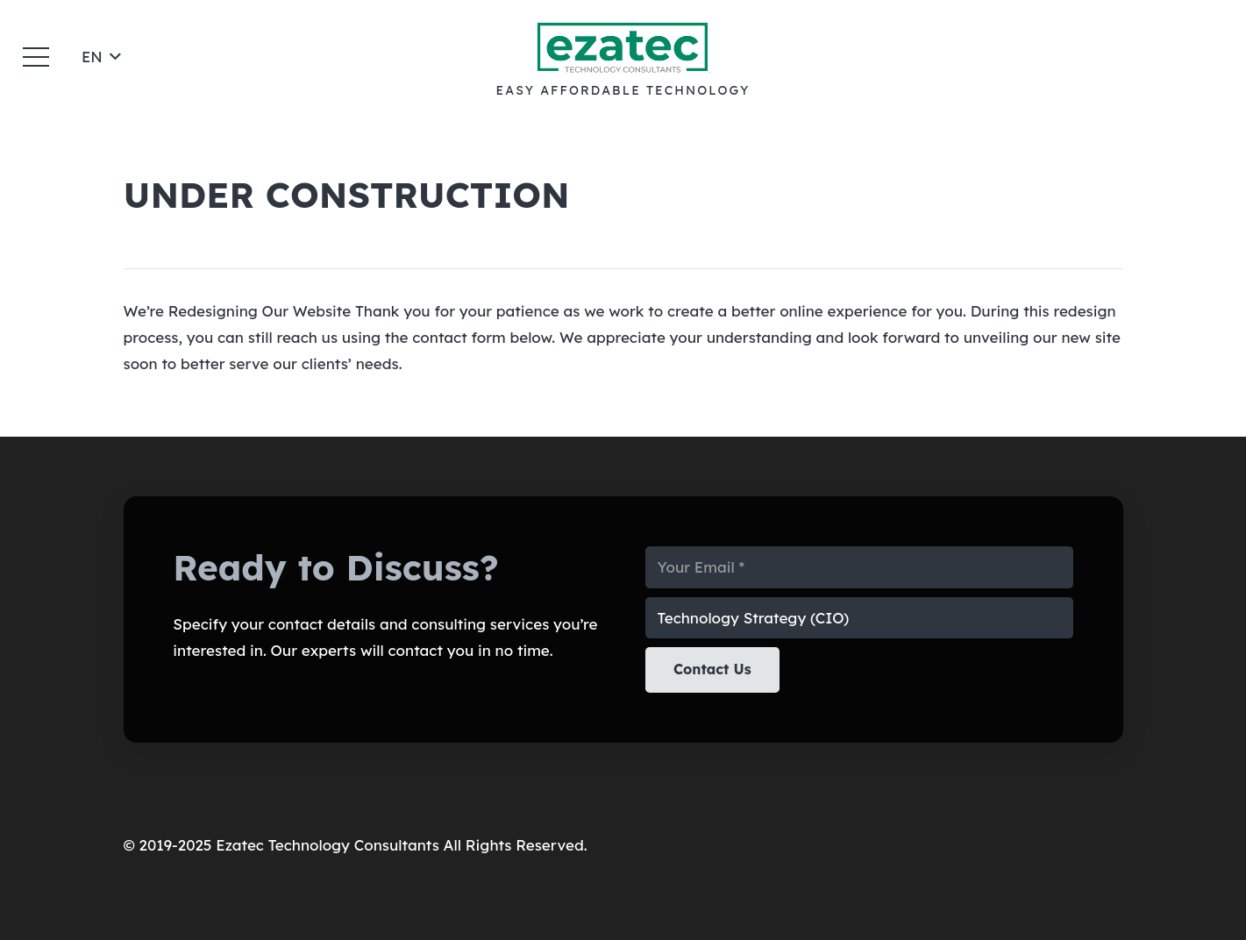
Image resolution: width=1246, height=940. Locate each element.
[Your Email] (859, 567)
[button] (36, 57)
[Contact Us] (712, 669)
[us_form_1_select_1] (859, 618)
